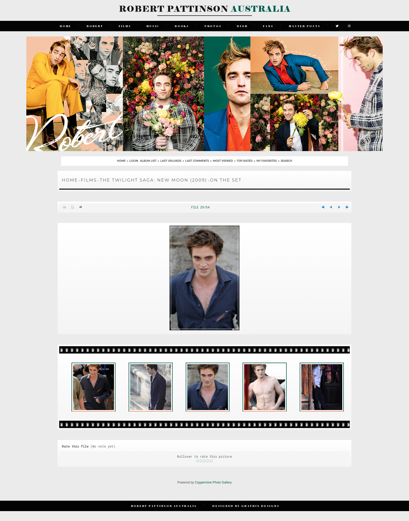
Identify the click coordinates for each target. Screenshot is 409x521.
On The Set (226, 180)
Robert (95, 26)
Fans (268, 26)
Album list (148, 161)
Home (65, 26)
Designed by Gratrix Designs (245, 506)
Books (182, 26)
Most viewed (223, 161)
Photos (213, 26)
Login (133, 161)
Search (286, 161)
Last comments (197, 161)
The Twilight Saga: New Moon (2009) (153, 180)
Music (152, 26)
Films (125, 26)
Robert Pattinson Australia (164, 506)
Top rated (244, 161)
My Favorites (266, 161)
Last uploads (171, 161)
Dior (242, 26)
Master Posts (304, 26)
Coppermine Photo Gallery (213, 482)
